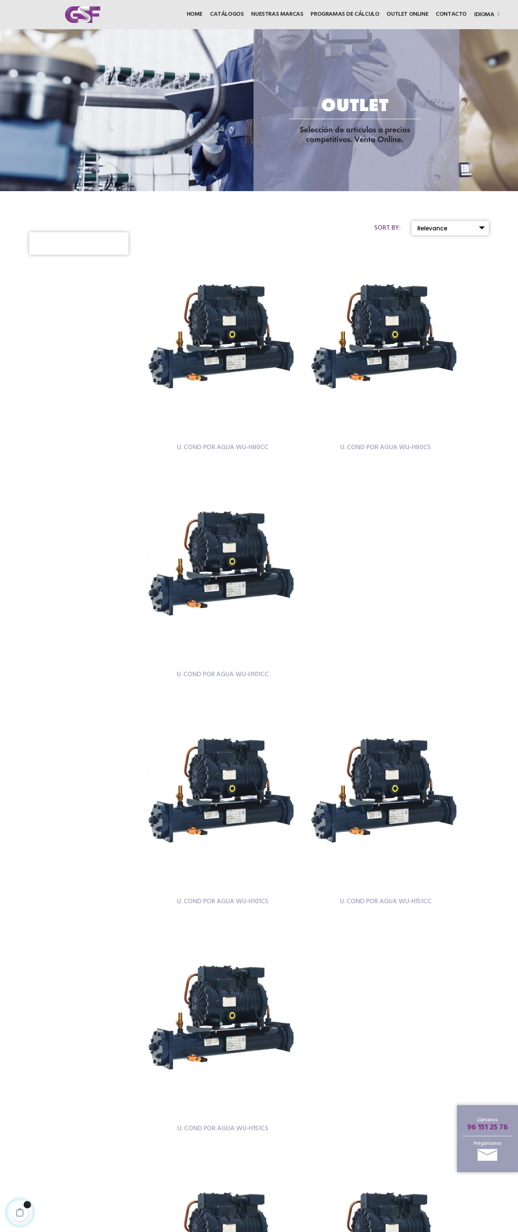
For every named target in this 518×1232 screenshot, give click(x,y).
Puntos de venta (310, 1154)
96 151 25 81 (104, 1179)
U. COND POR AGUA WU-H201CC (435, 719)
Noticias (299, 1165)
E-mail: (99, 1192)
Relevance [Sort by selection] (453, 228)
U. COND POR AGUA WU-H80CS (317, 386)
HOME (214, 1098)
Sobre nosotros (309, 1175)
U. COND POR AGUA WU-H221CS (436, 885)
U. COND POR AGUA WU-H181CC (200, 719)
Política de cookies (228, 1162)
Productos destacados (304, 1115)
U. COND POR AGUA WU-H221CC (317, 885)
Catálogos (219, 1120)
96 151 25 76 (487, 1127)
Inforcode (281, 1225)
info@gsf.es (124, 1192)
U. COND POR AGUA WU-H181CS (317, 719)
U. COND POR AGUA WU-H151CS (435, 553)
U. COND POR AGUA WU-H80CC (200, 386)
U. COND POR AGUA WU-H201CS (200, 885)
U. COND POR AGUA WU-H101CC (436, 386)
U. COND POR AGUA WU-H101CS (200, 553)
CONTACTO (222, 1132)
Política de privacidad (218, 1176)
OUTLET (216, 1109)
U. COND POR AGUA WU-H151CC (318, 553)
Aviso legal (219, 1150)
